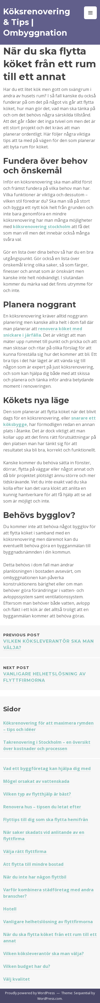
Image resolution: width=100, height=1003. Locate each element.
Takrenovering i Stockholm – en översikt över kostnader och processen (46, 745)
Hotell (10, 909)
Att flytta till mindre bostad (34, 864)
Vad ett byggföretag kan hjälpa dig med (47, 768)
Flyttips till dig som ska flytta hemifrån (46, 819)
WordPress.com (49, 998)
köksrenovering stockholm (41, 226)
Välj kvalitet (16, 979)
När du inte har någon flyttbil (35, 877)
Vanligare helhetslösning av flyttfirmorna (50, 674)
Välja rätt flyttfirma (25, 851)
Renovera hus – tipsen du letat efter (42, 807)
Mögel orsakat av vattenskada (36, 781)
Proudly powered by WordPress (30, 993)
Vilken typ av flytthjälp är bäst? (37, 794)
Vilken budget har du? (26, 966)
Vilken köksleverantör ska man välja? (50, 641)
